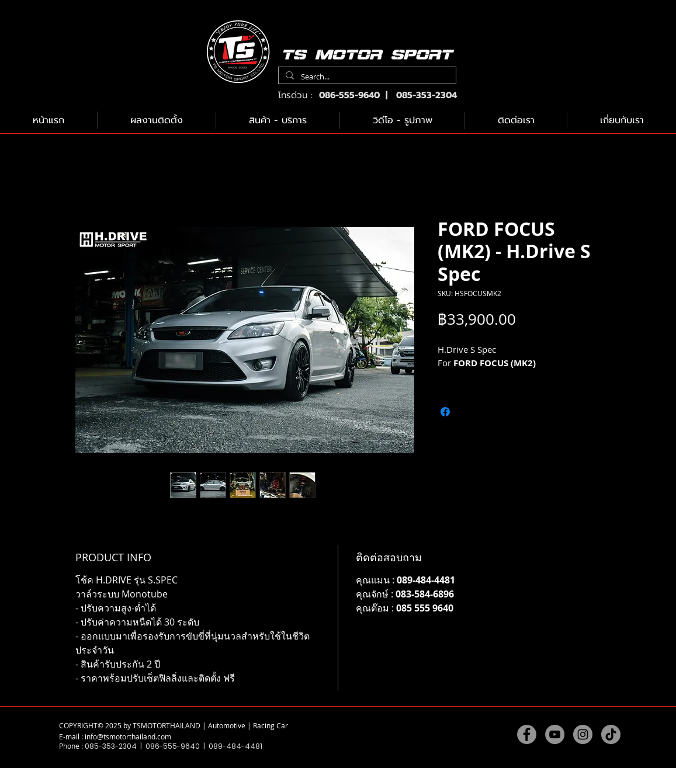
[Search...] (366, 76)
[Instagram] (582, 734)
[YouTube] (554, 734)
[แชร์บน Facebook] (445, 412)
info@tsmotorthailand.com (128, 736)
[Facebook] (526, 734)
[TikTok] (610, 734)
